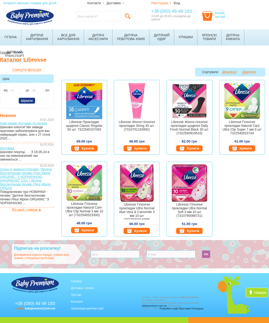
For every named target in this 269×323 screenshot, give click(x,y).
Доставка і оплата (82, 288)
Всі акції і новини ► (27, 209)
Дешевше (229, 72)
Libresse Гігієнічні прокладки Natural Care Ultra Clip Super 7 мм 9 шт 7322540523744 (242, 127)
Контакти (94, 3)
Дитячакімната (233, 37)
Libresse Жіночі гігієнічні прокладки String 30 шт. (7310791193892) (137, 125)
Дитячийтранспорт (14, 54)
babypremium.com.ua (154, 305)
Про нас (76, 295)
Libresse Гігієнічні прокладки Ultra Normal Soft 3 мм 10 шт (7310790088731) (189, 210)
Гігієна (10, 37)
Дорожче (249, 72)
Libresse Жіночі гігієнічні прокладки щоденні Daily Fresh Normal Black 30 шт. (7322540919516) (189, 127)
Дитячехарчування (37, 37)
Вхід (177, 3)
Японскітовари (209, 37)
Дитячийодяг (162, 37)
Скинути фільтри (26, 70)
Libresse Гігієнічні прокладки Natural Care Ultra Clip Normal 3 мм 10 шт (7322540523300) (84, 209)
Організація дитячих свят (87, 308)
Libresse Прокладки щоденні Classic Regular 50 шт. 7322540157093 (84, 125)
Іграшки (186, 37)
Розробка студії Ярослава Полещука (182, 308)
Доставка (114, 3)
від (5, 90)
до (27, 90)
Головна (76, 281)
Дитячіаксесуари (98, 37)
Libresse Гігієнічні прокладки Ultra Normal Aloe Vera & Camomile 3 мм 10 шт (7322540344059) (137, 211)
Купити (84, 148)
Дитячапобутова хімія (131, 37)
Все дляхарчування (68, 37)
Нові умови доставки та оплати (23, 123)
